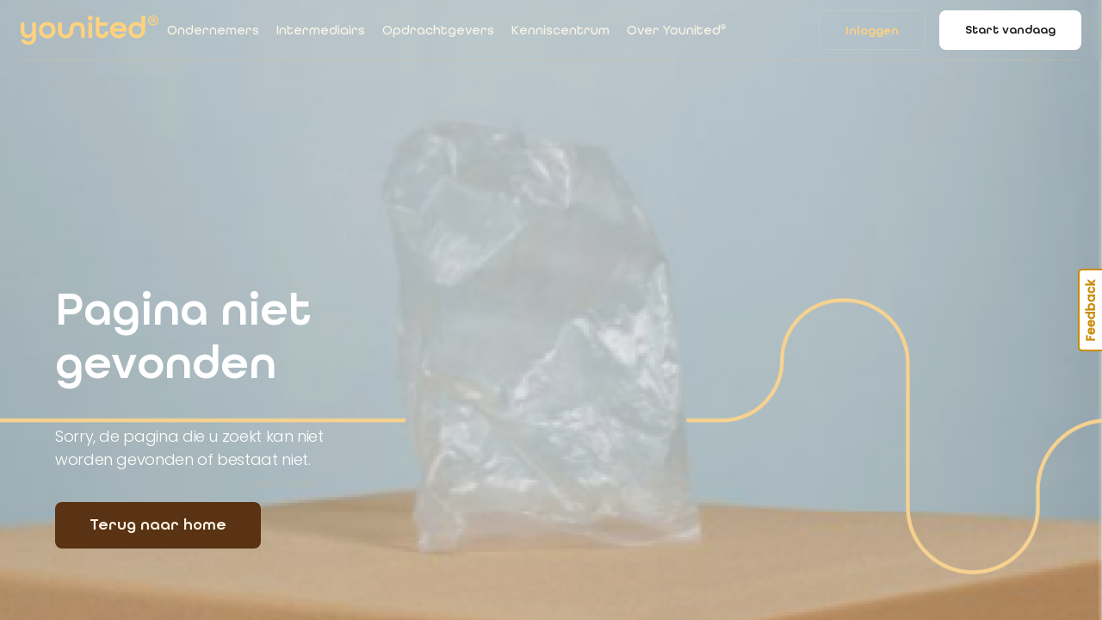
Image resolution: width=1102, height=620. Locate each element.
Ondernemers (213, 30)
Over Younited (676, 30)
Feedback (1090, 310)
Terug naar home (158, 524)
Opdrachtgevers (438, 30)
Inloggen (872, 30)
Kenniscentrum (560, 30)
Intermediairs (320, 30)
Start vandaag (1010, 29)
